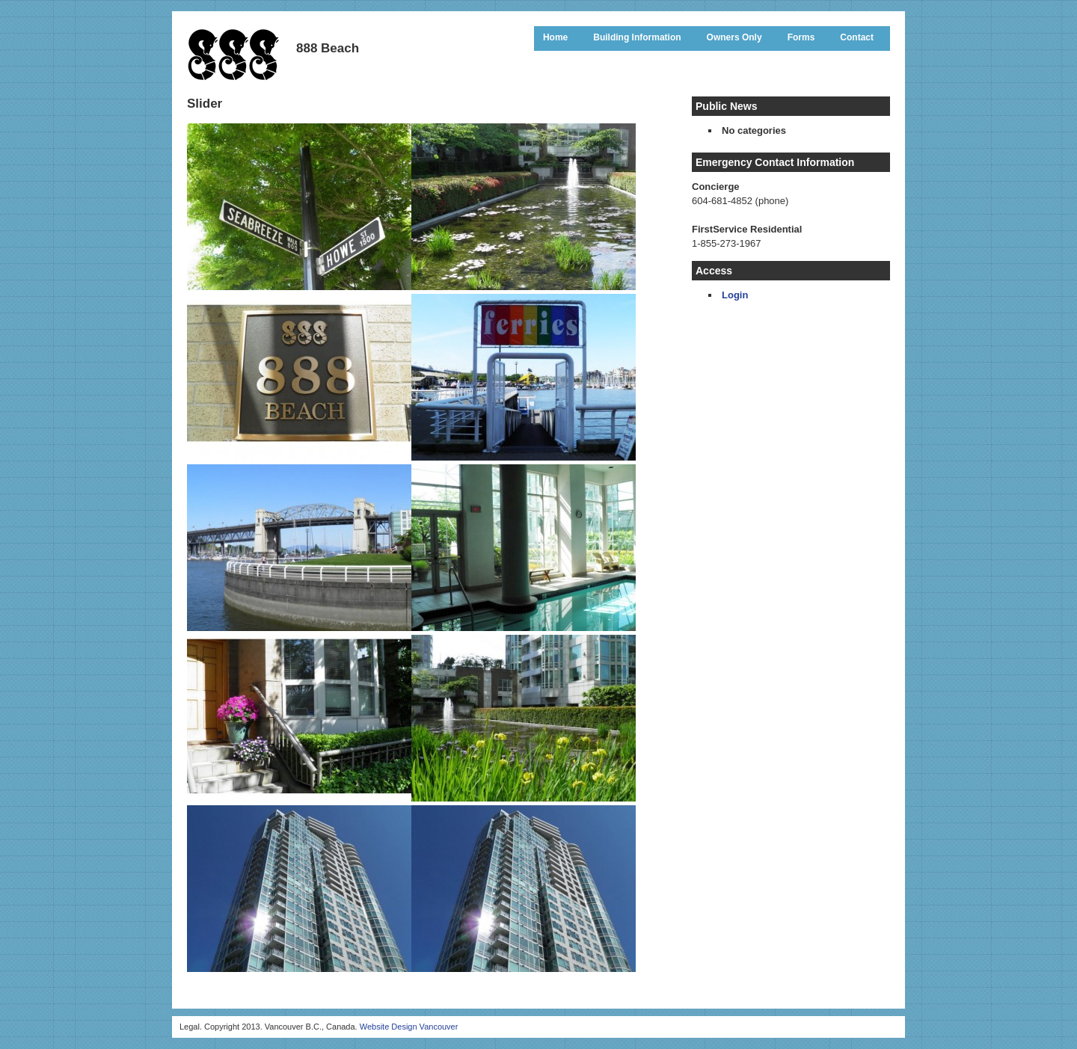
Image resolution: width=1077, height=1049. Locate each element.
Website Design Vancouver (409, 1026)
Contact (857, 37)
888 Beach (234, 53)
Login (735, 295)
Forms (801, 37)
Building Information (637, 37)
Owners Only (734, 37)
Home (555, 37)
